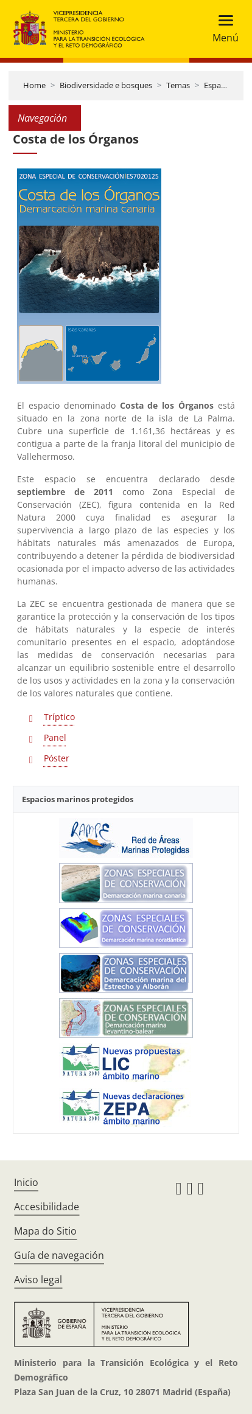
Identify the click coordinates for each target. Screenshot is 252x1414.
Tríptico (59, 717)
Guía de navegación (59, 1255)
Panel (55, 737)
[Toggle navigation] (222, 29)
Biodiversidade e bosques (106, 85)
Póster (56, 758)
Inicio (26, 1182)
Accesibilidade (46, 1206)
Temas (178, 85)
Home (34, 85)
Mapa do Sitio (45, 1231)
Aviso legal (38, 1279)
